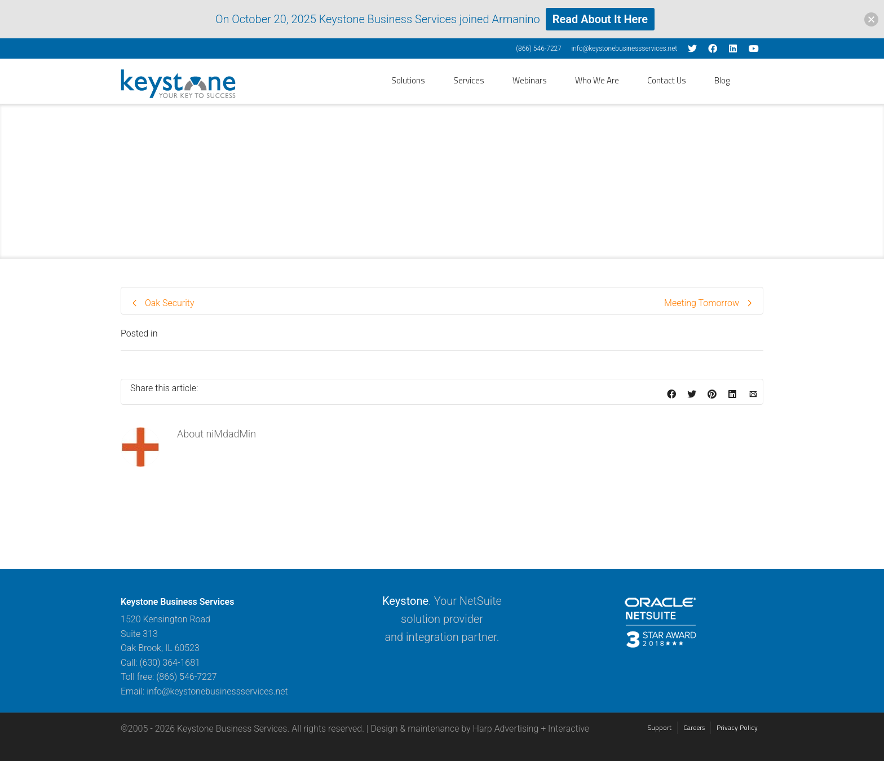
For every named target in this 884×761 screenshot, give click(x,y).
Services (468, 80)
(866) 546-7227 (539, 48)
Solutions (408, 80)
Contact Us (666, 80)
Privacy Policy (737, 727)
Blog (722, 80)
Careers (694, 727)
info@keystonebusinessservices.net (624, 48)
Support (659, 727)
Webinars (529, 80)
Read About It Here (600, 19)
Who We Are (597, 80)
